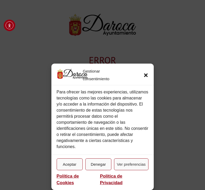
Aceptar (69, 164)
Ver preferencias (131, 164)
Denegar (98, 164)
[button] (145, 75)
